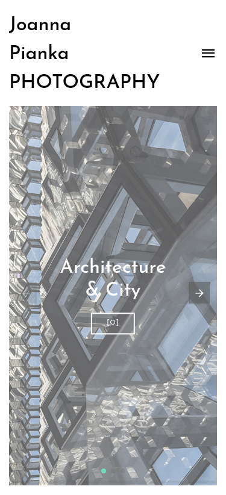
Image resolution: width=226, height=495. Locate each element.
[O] (113, 323)
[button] (103, 471)
